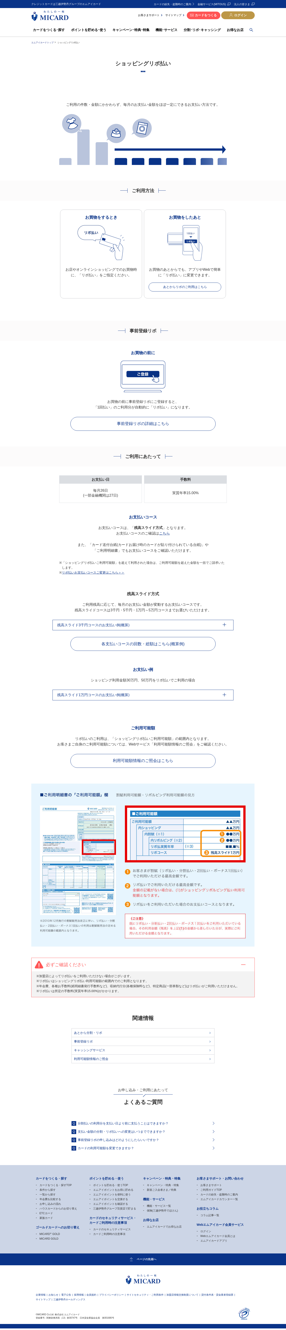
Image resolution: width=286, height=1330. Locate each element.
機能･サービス (166, 30)
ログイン (240, 15)
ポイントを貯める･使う (88, 30)
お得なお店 (235, 30)
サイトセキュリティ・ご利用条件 (145, 1296)
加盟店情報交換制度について (182, 1296)
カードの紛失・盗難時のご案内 (172, 4)
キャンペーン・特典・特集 (163, 1186)
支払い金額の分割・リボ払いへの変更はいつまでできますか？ (121, 1133)
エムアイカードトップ (42, 42)
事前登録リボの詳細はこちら (143, 424)
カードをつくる (206, 15)
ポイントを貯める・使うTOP (110, 1186)
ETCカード (46, 1214)
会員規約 (91, 1296)
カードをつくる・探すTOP (56, 1186)
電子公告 (66, 1296)
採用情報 (79, 1296)
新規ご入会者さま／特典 (161, 1191)
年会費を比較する (50, 1200)
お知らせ (53, 1296)
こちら (164, 534)
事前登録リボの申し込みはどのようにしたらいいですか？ (118, 1141)
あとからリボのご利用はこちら (185, 287)
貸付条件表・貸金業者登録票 (217, 1296)
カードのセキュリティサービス (112, 1230)
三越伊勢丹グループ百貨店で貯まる (114, 1210)
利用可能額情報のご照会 (91, 1060)
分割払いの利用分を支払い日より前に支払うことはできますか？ (123, 1125)
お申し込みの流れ (50, 1205)
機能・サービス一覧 (159, 1207)
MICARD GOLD (50, 1235)
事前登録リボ (83, 1043)
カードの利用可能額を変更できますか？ (106, 1149)
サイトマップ (173, 15)
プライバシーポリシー (111, 1296)
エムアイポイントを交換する (110, 1200)
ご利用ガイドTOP (211, 1191)
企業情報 (41, 1296)
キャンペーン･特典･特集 (130, 30)
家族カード (46, 1219)
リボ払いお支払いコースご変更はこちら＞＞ (93, 573)
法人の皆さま (242, 4)
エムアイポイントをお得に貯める (113, 1191)
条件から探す (48, 1191)
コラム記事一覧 (209, 1216)
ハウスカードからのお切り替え (58, 1210)
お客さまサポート (149, 15)
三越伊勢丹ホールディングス (69, 1301)
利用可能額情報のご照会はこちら (143, 762)
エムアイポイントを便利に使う (112, 1196)
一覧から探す (48, 1196)
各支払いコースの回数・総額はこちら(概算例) (143, 644)
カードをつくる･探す (49, 30)
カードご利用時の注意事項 (109, 1235)
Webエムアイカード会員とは (217, 1237)
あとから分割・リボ (88, 1034)
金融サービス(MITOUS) (212, 4)
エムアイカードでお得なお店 (164, 1228)
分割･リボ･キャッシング (202, 30)
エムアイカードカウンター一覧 (219, 1200)
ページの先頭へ (146, 1260)
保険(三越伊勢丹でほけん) (162, 1212)
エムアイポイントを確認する (110, 1205)
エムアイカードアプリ (213, 1242)
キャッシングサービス (89, 1051)
